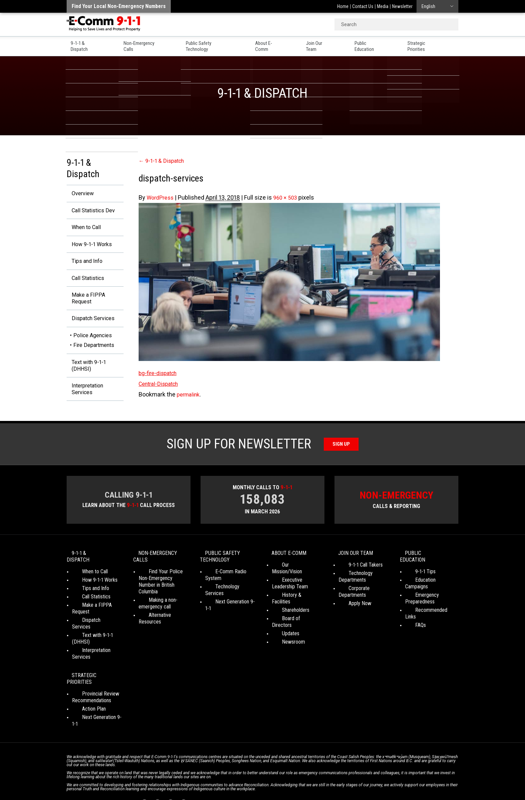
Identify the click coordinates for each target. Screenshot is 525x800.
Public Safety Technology (214, 44)
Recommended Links (427, 609)
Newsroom (283, 635)
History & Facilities (291, 601)
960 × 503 (289, 197)
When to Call (83, 229)
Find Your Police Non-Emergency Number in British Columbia (162, 591)
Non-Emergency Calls (144, 44)
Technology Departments (352, 589)
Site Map (356, 776)
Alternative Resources (162, 621)
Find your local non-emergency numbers (119, 6)
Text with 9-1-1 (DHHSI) (86, 373)
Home (343, 6)
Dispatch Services (91, 325)
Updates (280, 626)
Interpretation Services (85, 398)
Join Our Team (327, 44)
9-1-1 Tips (415, 578)
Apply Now (350, 609)
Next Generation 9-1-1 (227, 601)
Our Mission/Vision (291, 578)
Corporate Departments (363, 601)
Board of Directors (291, 618)
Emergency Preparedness (420, 597)
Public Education (379, 44)
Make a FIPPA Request (84, 304)
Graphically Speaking (287, 783)
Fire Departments (93, 352)
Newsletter (402, 6)
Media (382, 6)
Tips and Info (84, 264)
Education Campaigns (427, 586)
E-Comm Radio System (229, 584)
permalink (190, 394)
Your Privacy (215, 776)
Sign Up (341, 454)
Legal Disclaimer (326, 776)
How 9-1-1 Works (89, 246)
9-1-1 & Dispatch (85, 44)
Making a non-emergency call (155, 609)
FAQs (410, 618)
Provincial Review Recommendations (91, 669)
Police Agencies (92, 343)
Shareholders (285, 609)
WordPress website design (230, 783)
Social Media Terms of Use (260, 776)
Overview (79, 193)
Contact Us (362, 6)
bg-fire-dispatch (160, 372)
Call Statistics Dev (91, 211)
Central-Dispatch (161, 383)
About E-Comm (276, 44)
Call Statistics (85, 282)
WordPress (161, 197)
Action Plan (84, 681)
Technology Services (227, 593)
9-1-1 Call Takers (356, 578)
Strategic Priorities (437, 44)
